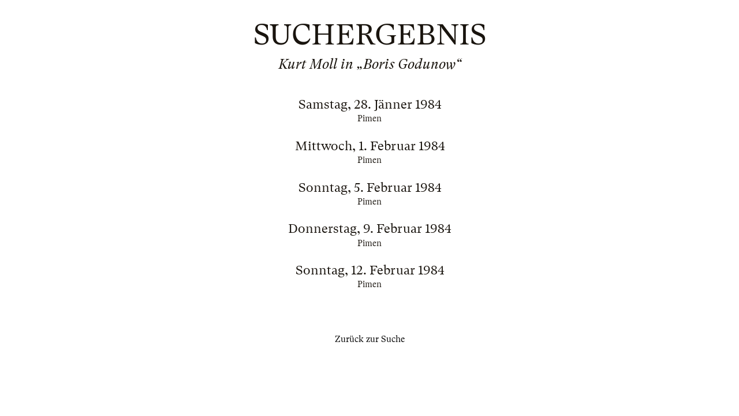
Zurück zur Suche (370, 339)
